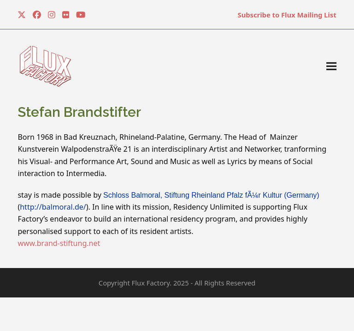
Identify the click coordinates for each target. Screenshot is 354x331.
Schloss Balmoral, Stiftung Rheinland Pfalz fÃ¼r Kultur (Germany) (211, 195)
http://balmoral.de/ (53, 207)
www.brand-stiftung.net (59, 243)
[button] (331, 66)
